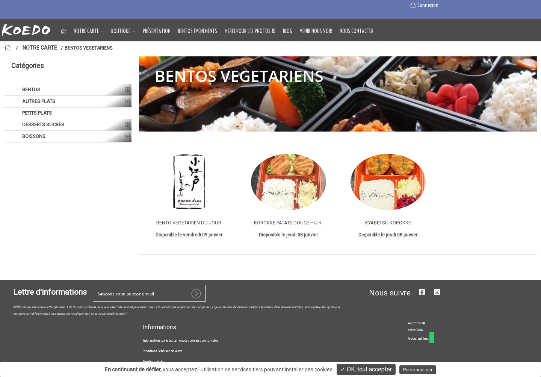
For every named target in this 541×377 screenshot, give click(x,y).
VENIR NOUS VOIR (316, 31)
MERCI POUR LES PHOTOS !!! (250, 31)
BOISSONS (33, 136)
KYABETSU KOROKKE (388, 223)
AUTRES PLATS (38, 101)
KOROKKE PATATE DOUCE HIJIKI (288, 223)
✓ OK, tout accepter (366, 369)
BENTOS (30, 89)
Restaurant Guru (418, 338)
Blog (287, 31)
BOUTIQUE (123, 31)
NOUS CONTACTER (356, 31)
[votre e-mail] (149, 293)
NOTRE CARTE (89, 31)
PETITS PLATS (36, 113)
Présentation (157, 31)
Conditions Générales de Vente (162, 350)
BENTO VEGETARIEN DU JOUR (188, 223)
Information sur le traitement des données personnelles (180, 340)
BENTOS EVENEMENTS (197, 31)
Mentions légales (154, 361)
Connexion (424, 5)
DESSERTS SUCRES (42, 124)
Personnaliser (417, 369)
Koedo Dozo (415, 329)
